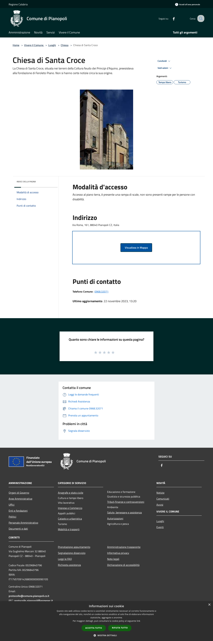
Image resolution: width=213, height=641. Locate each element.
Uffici (11, 505)
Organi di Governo (19, 493)
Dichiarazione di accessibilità (123, 565)
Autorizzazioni (115, 518)
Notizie (160, 493)
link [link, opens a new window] (138, 621)
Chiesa (64, 45)
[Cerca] (200, 18)
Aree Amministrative (20, 499)
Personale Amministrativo (23, 523)
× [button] (209, 605)
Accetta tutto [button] (93, 628)
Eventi (160, 527)
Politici (12, 517)
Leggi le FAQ (65, 559)
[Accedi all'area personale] (187, 4)
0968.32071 (101, 292)
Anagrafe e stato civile (70, 493)
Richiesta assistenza (69, 565)
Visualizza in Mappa (136, 248)
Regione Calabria (18, 4)
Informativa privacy (118, 553)
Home (16, 45)
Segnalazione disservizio (71, 553)
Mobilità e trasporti (69, 529)
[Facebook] (170, 18)
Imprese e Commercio (70, 508)
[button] (106, 635)
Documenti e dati (18, 529)
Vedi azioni (165, 68)
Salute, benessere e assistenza (124, 512)
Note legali (113, 559)
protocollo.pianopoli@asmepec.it (33, 601)
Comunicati (162, 499)
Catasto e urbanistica (70, 519)
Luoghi (52, 45)
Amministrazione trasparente (123, 547)
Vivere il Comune (34, 45)
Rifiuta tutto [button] (120, 627)
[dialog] (106, 621)
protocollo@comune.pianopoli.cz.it (29, 596)
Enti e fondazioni (18, 511)
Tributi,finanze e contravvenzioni (125, 502)
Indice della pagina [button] (26, 181)
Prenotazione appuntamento (74, 547)
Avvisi (159, 505)
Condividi (164, 61)
